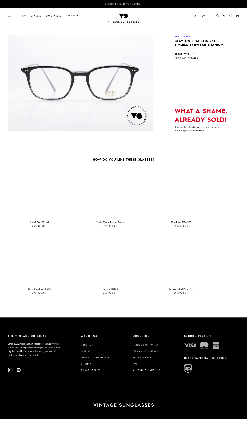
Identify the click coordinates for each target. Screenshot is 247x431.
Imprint (86, 363)
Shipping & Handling (146, 382)
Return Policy (142, 369)
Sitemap (86, 375)
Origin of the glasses (96, 369)
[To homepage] (123, 15)
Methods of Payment (146, 356)
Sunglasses (53, 15)
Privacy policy (91, 382)
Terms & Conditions (146, 363)
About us (87, 356)
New (23, 15)
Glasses (36, 15)
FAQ (135, 375)
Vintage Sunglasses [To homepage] (123, 22)
